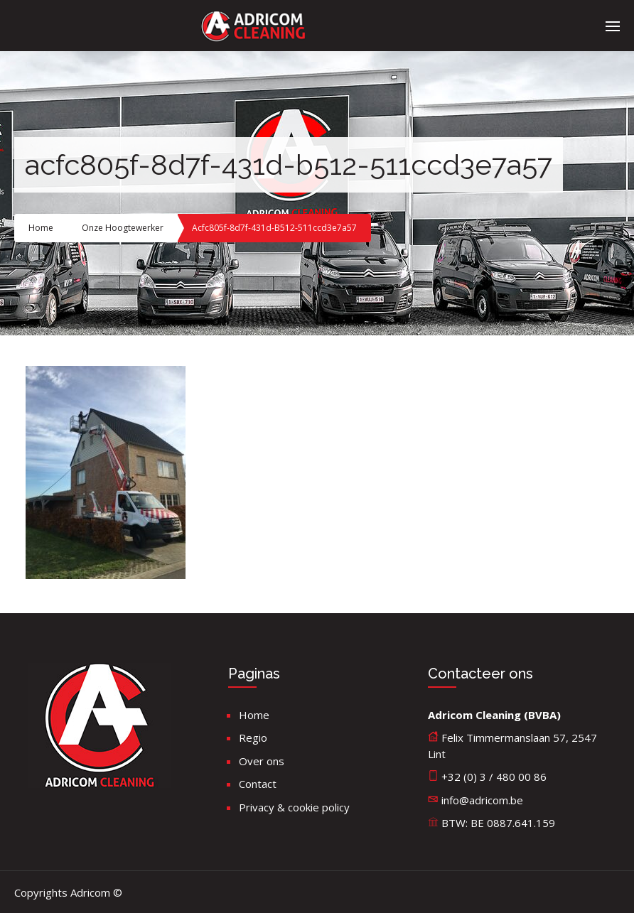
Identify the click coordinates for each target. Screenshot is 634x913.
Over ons (261, 761)
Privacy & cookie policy (294, 807)
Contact (257, 784)
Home (40, 228)
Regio (253, 737)
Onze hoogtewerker (122, 228)
